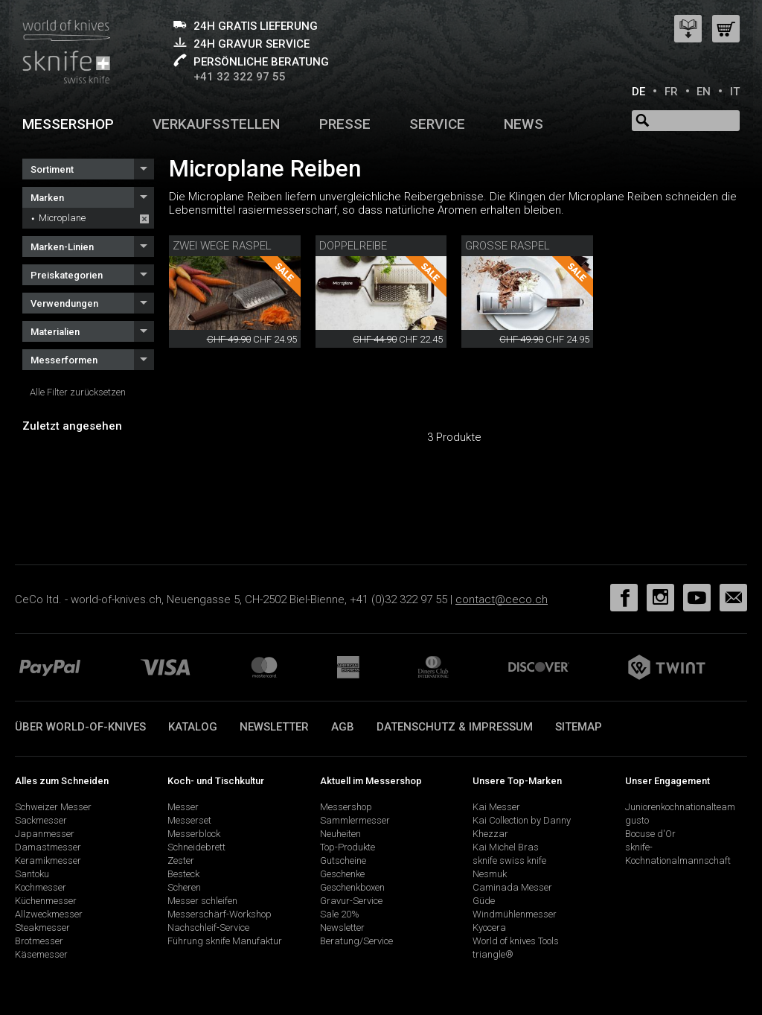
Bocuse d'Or (650, 833)
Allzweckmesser (49, 914)
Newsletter (274, 727)
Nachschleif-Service (208, 927)
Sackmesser (41, 820)
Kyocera (489, 927)
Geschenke (342, 873)
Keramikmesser (48, 860)
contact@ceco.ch (501, 599)
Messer (183, 806)
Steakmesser (42, 927)
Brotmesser (39, 940)
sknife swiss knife (509, 860)
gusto (637, 820)
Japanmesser (44, 833)
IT (735, 91)
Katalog (192, 727)
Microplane (62, 217)
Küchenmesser (46, 900)
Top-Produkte (347, 847)
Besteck (183, 873)
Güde (484, 900)
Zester (180, 860)
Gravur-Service (351, 900)
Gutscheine (343, 860)
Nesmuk (490, 873)
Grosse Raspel (507, 245)
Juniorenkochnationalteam (680, 806)
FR (671, 91)
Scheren (184, 887)
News (523, 124)
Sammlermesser (355, 820)
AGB (342, 727)
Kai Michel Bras (506, 847)
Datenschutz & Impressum (455, 727)
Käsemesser (41, 954)
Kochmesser (40, 887)
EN (704, 91)
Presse (345, 124)
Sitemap (578, 727)
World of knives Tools (516, 940)
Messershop (68, 124)
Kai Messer (496, 806)
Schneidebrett (196, 847)
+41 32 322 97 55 (239, 76)
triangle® (493, 954)
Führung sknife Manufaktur (224, 940)
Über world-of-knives (80, 727)
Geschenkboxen (352, 887)
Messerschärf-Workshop (219, 914)
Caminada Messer (512, 887)
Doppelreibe (353, 245)
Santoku (32, 873)
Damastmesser (48, 847)
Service (437, 124)
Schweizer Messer (53, 806)
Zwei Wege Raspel (222, 245)
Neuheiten (340, 833)
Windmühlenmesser (515, 914)
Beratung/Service (356, 940)
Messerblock (193, 833)
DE (638, 91)
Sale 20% (339, 914)
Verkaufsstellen (216, 124)
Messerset (189, 820)
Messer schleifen (202, 900)
